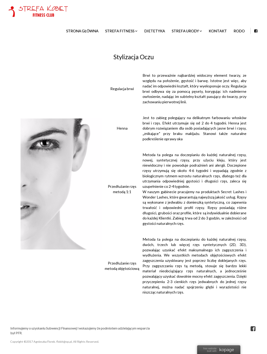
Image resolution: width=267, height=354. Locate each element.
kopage (226, 350)
